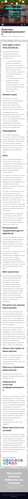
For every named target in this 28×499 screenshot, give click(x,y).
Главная (3, 36)
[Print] (12, 463)
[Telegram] (12, 460)
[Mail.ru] (21, 460)
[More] (15, 463)
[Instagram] (10, 463)
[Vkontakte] (7, 460)
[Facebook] (10, 460)
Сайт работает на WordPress (9, 495)
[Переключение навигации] (21, 25)
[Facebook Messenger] (7, 463)
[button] (25, 24)
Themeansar (14, 496)
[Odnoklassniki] (4, 460)
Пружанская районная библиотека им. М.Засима (14, 8)
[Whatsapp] (4, 463)
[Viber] (15, 460)
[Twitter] (18, 460)
